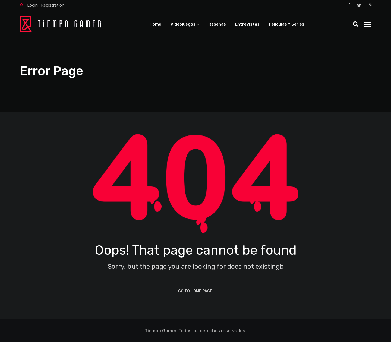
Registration (52, 5)
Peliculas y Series (286, 24)
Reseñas (217, 24)
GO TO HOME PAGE (195, 291)
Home (155, 24)
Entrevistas (247, 24)
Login (32, 5)
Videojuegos (183, 24)
